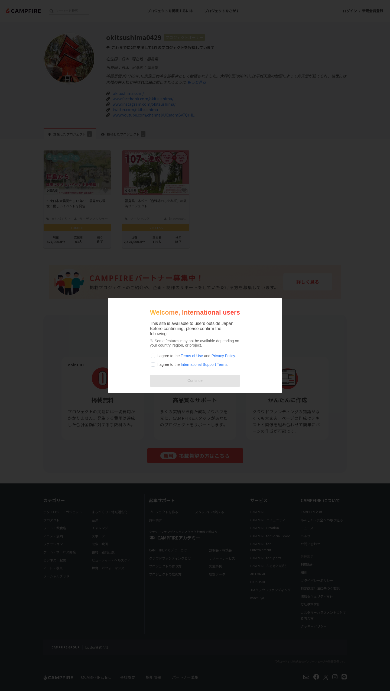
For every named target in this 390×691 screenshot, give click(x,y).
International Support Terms (204, 364)
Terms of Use (192, 356)
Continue (195, 380)
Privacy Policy (223, 356)
